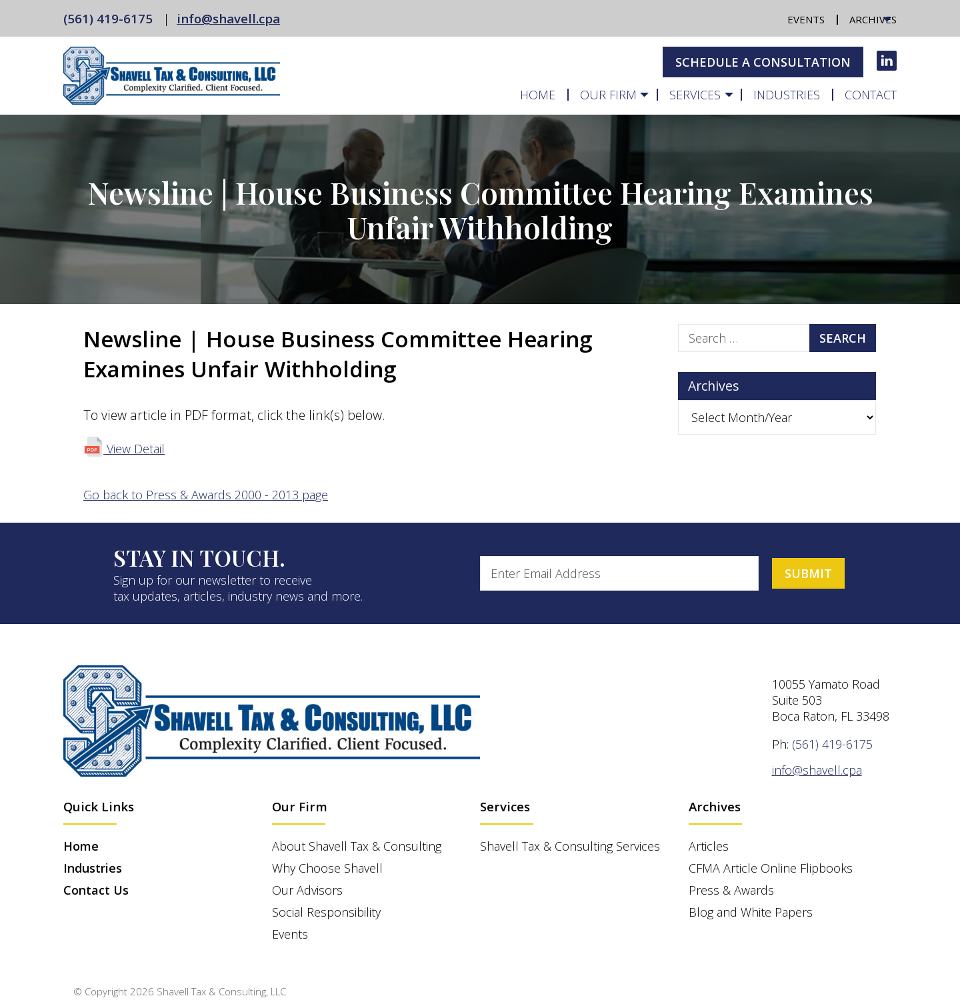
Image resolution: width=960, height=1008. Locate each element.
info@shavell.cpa (228, 18)
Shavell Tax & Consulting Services (570, 846)
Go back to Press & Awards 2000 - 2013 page (205, 495)
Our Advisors (307, 890)
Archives (873, 20)
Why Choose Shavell (327, 868)
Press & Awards (731, 890)
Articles (709, 846)
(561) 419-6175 (108, 18)
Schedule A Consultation (763, 62)
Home (537, 95)
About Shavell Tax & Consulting (356, 846)
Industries (786, 95)
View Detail (124, 449)
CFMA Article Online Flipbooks (771, 868)
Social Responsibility (326, 912)
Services (695, 95)
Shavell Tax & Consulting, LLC (221, 991)
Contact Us (96, 890)
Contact (871, 95)
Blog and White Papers (751, 912)
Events (806, 20)
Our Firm (608, 95)
